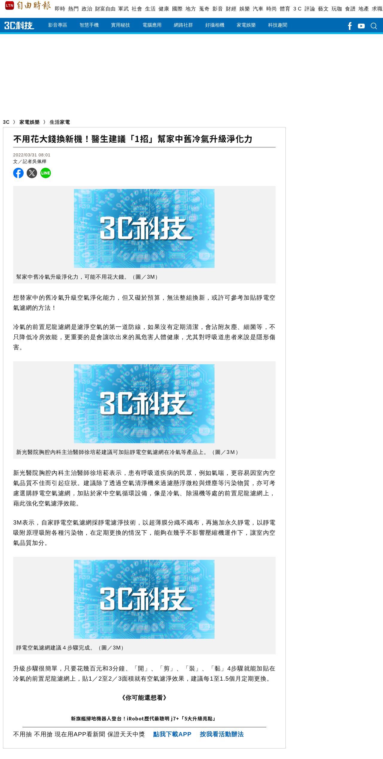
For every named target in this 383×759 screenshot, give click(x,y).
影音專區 (57, 25)
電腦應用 (152, 25)
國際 (177, 9)
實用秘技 (120, 25)
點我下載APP (172, 734)
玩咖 (337, 9)
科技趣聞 (277, 25)
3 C (297, 9)
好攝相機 (214, 25)
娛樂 (244, 9)
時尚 (271, 9)
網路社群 (183, 25)
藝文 (323, 9)
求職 (377, 9)
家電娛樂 (246, 25)
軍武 (123, 9)
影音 (217, 9)
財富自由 (105, 9)
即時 (60, 9)
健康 (164, 9)
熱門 (73, 9)
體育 (285, 9)
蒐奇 (204, 9)
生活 (150, 9)
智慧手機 (89, 25)
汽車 (258, 9)
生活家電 (60, 122)
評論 (310, 9)
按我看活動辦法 (222, 734)
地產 (363, 9)
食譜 (350, 9)
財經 (231, 9)
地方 (191, 9)
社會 (137, 9)
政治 (87, 9)
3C (6, 122)
